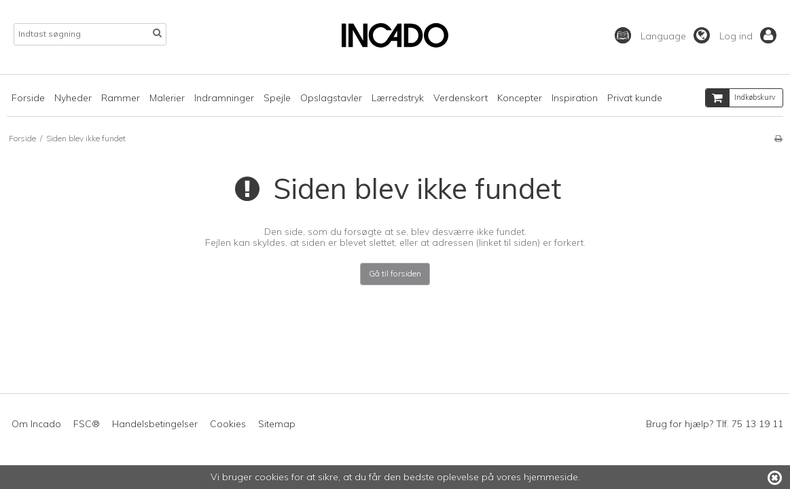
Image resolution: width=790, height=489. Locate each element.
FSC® (86, 424)
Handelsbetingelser (155, 424)
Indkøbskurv (741, 98)
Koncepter (519, 98)
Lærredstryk (398, 98)
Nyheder (73, 98)
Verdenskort (460, 98)
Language (675, 36)
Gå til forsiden (395, 273)
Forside (28, 98)
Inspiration (575, 98)
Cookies (228, 424)
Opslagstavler (331, 98)
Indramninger (224, 98)
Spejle (277, 98)
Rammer (120, 98)
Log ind (747, 36)
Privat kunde (634, 98)
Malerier (167, 98)
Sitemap (276, 424)
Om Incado (36, 424)
